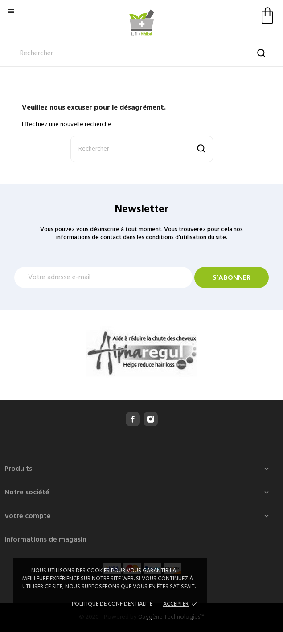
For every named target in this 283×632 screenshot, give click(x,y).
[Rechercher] (141, 53)
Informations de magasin (45, 540)
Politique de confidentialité (112, 604)
